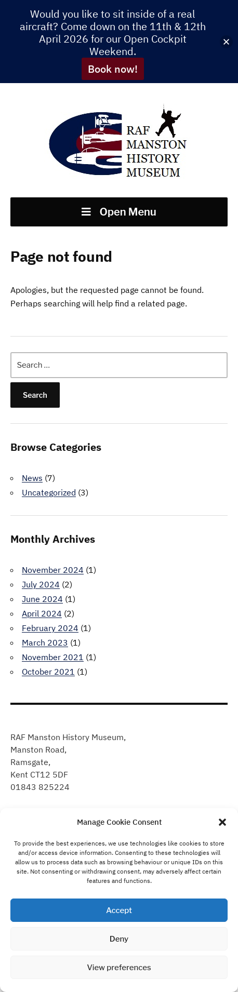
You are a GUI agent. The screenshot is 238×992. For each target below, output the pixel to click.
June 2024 (42, 599)
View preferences (119, 967)
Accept (119, 910)
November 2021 (53, 657)
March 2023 (45, 642)
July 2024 (41, 584)
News (32, 478)
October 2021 (48, 671)
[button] (222, 822)
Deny (119, 939)
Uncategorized (49, 492)
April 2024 (42, 613)
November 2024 (53, 570)
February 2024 (50, 628)
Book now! (113, 69)
